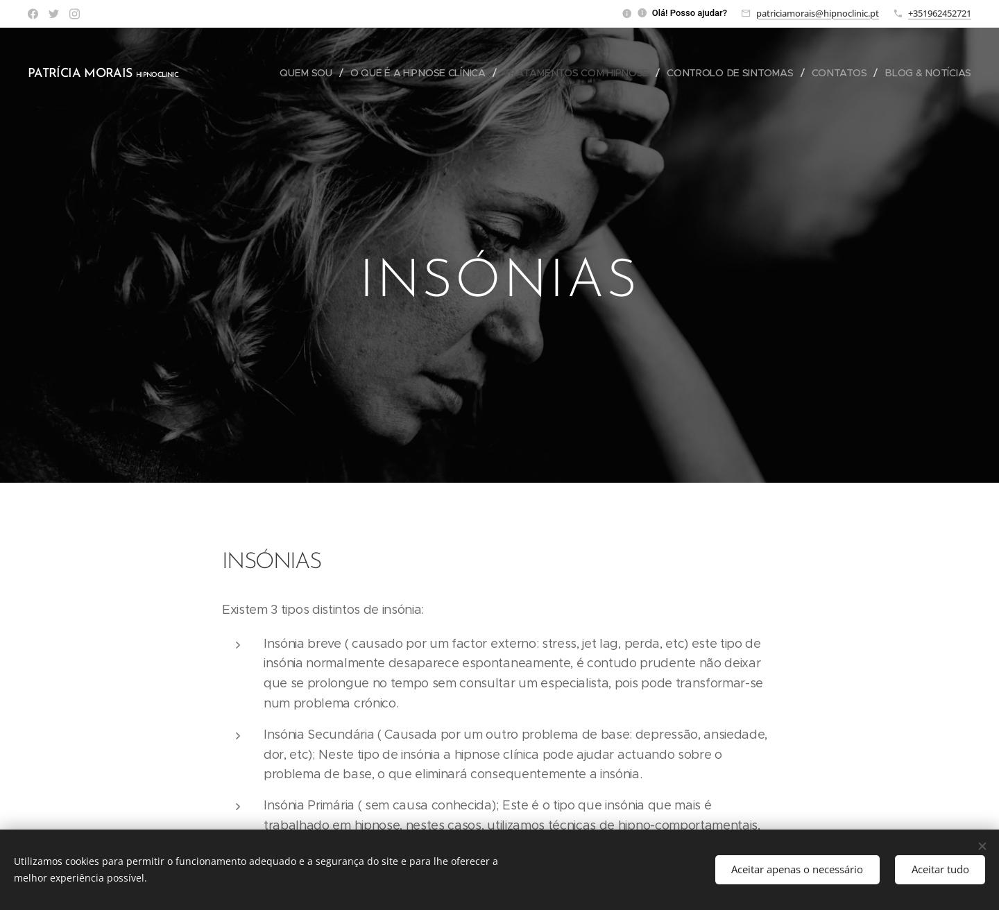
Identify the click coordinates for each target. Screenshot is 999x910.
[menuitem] (306, 72)
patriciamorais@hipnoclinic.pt (817, 13)
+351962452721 (939, 13)
